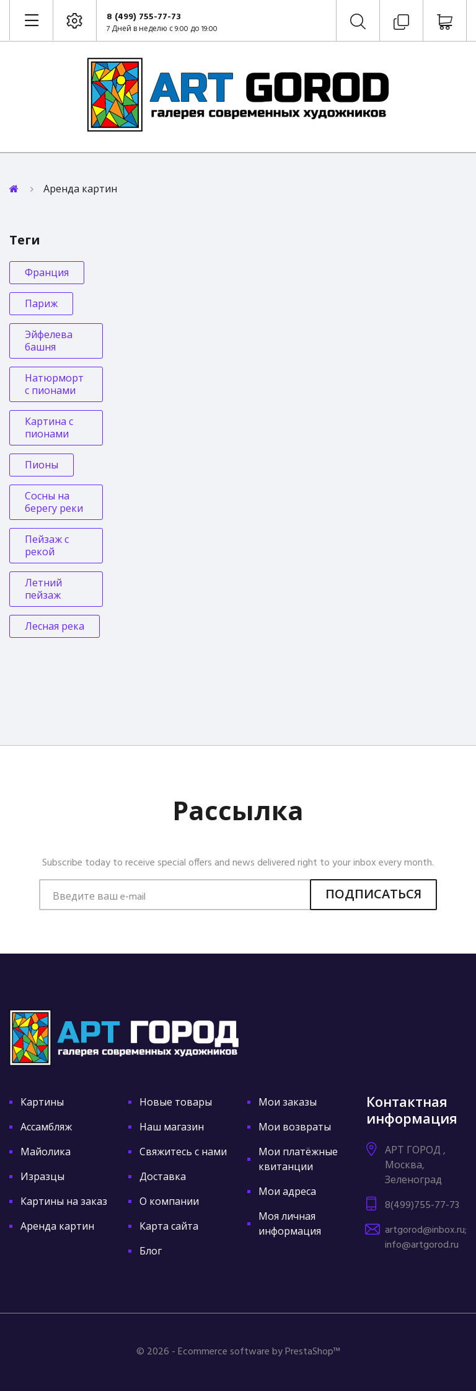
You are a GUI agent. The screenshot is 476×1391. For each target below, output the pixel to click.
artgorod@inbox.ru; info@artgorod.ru (426, 1238)
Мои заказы (287, 1103)
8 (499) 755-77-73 (144, 17)
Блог (150, 1252)
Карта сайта (168, 1227)
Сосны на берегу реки (54, 503)
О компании (169, 1202)
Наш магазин (171, 1127)
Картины (42, 1103)
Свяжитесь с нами (183, 1152)
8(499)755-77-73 (422, 1205)
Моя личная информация (289, 1225)
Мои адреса (287, 1192)
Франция (47, 274)
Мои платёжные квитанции (298, 1160)
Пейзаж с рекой (47, 546)
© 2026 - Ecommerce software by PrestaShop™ (238, 1352)
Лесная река (54, 627)
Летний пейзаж (43, 590)
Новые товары (175, 1103)
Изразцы (42, 1177)
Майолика (45, 1152)
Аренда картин (57, 1227)
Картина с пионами (49, 428)
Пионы (41, 466)
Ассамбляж (46, 1127)
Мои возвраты (294, 1127)
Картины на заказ (63, 1202)
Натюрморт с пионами (54, 385)
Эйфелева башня (49, 342)
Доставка (162, 1177)
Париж (41, 305)
